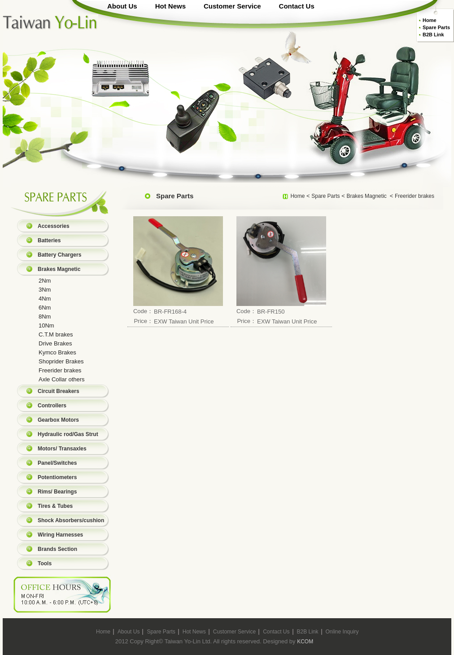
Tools (45, 563)
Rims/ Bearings (57, 492)
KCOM (305, 641)
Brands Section (57, 549)
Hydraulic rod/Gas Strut (68, 434)
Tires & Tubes (55, 506)
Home (430, 20)
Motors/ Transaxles (62, 448)
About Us (122, 6)
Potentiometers (57, 477)
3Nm (45, 289)
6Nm (45, 307)
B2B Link (433, 34)
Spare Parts (436, 27)
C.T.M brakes (56, 334)
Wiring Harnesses (60, 535)
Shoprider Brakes (61, 361)
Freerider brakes (60, 370)
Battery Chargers (59, 255)
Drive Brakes (55, 343)
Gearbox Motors (58, 420)
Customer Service (232, 6)
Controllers (52, 405)
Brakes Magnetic (59, 269)
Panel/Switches (57, 463)
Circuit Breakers (58, 391)
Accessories (54, 226)
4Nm (45, 298)
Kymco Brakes (57, 352)
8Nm (45, 316)
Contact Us (296, 6)
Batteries (49, 240)
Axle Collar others (62, 379)
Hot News (170, 6)
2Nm (45, 280)
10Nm (46, 325)
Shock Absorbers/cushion (71, 520)
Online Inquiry (342, 632)
